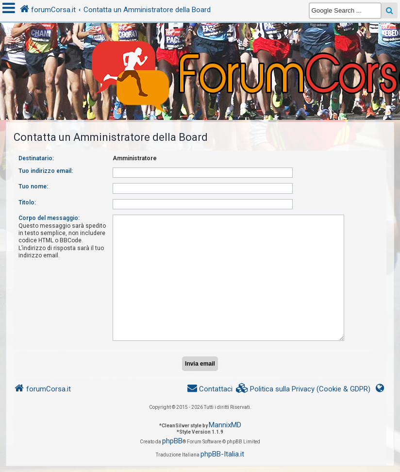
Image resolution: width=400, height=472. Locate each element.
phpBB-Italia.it (222, 454)
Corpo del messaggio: (49, 218)
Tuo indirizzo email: (45, 171)
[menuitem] (303, 389)
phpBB (172, 441)
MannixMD (225, 425)
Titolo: (27, 202)
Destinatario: (36, 158)
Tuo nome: (33, 186)
